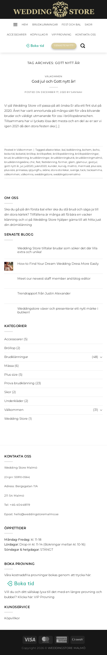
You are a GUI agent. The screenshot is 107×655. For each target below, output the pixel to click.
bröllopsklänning (63, 153)
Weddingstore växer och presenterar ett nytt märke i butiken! (57, 310)
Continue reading (53, 136)
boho (96, 149)
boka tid (9, 153)
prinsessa (21, 170)
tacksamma (94, 170)
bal (63, 149)
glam (71, 162)
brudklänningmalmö (89, 157)
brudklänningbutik (62, 157)
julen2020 (41, 166)
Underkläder (13, 401)
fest (38, 162)
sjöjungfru (35, 170)
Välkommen (53, 76)
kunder (52, 166)
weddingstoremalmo (66, 174)
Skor (88, 24)
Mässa (9, 366)
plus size (96, 166)
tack (83, 170)
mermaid (84, 166)
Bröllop (9, 348)
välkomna (27, 174)
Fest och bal (71, 24)
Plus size (11, 375)
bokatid (20, 153)
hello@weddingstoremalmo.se (36, 514)
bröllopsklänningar (87, 153)
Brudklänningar (45, 24)
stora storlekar (60, 170)
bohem (87, 149)
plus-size (9, 170)
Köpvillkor (39, 34)
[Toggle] (101, 357)
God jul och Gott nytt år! (53, 81)
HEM (25, 24)
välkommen (12, 174)
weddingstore (43, 174)
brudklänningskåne (16, 162)
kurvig (62, 166)
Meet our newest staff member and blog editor (53, 278)
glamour (81, 162)
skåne (46, 170)
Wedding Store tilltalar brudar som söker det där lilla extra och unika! (57, 250)
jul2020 (28, 166)
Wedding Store (16, 419)
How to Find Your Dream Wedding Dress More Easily (58, 264)
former (62, 162)
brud (7, 157)
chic (32, 162)
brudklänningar (40, 157)
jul (21, 166)
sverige (74, 170)
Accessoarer (16, 34)
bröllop (31, 153)
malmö (72, 166)
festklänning (49, 162)
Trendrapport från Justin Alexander (43, 293)
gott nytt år (11, 166)
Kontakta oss (85, 34)
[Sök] (82, 45)
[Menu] (15, 24)
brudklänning (20, 157)
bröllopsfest (44, 153)
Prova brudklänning (19, 383)
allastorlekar (52, 149)
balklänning (73, 149)
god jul (92, 162)
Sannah (76, 92)
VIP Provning (61, 34)
